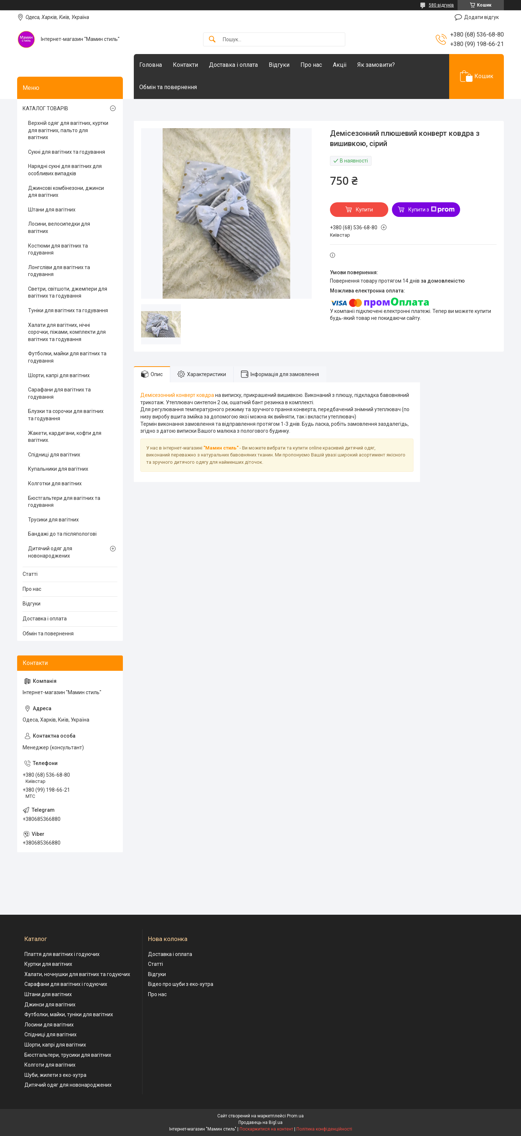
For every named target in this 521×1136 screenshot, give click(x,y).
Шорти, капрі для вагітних (59, 375)
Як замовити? (376, 64)
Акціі (339, 64)
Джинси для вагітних (49, 1004)
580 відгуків (441, 5)
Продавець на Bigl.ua (260, 1122)
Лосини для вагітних (49, 1025)
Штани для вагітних (51, 210)
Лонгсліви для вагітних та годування (59, 271)
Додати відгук (481, 17)
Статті (30, 574)
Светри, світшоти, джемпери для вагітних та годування (67, 292)
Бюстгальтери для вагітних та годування (64, 501)
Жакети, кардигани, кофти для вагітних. (64, 436)
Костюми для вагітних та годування (58, 249)
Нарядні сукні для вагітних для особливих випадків (65, 169)
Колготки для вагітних (55, 483)
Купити (364, 210)
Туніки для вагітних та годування (68, 310)
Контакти (185, 64)
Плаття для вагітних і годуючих (62, 954)
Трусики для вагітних (53, 520)
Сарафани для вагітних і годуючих (65, 984)
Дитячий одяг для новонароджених (50, 552)
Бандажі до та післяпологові (62, 534)
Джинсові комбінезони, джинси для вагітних (66, 191)
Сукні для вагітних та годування (66, 152)
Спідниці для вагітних (54, 455)
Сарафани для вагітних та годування (59, 393)
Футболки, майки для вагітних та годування (67, 357)
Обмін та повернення (168, 87)
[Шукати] (212, 39)
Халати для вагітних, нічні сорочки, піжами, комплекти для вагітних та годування (67, 332)
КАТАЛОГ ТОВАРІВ (45, 108)
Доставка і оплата (233, 64)
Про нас (311, 64)
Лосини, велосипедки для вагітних (59, 227)
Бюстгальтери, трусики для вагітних (67, 1055)
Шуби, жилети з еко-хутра (55, 1075)
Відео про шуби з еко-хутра (180, 984)
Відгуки (279, 64)
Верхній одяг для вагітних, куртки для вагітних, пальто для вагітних (68, 130)
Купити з (431, 209)
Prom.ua (295, 1115)
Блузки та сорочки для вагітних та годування (66, 414)
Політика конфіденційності (324, 1129)
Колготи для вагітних (49, 1065)
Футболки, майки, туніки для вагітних (68, 1014)
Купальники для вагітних (58, 469)
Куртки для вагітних (48, 964)
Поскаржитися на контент (266, 1129)
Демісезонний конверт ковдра (177, 395)
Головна (150, 64)
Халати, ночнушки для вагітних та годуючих (77, 974)
